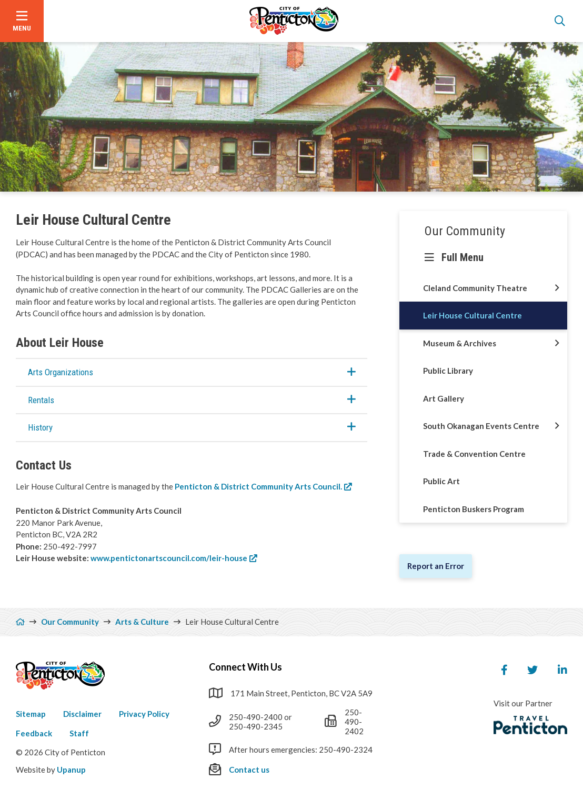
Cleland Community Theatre (475, 288)
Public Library (448, 370)
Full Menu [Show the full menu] (462, 257)
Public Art (441, 481)
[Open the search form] (560, 21)
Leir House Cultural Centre (472, 315)
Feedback (34, 733)
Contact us (249, 769)
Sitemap (31, 713)
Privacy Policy (144, 713)
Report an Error (435, 566)
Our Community (465, 231)
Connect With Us (245, 667)
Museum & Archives (459, 343)
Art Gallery (443, 398)
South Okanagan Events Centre (481, 426)
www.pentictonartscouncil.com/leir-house (169, 558)
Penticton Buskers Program (473, 509)
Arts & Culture (142, 621)
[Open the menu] (22, 21)
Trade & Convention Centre (474, 453)
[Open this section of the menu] (557, 288)
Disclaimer (82, 713)
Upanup (71, 769)
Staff (79, 733)
